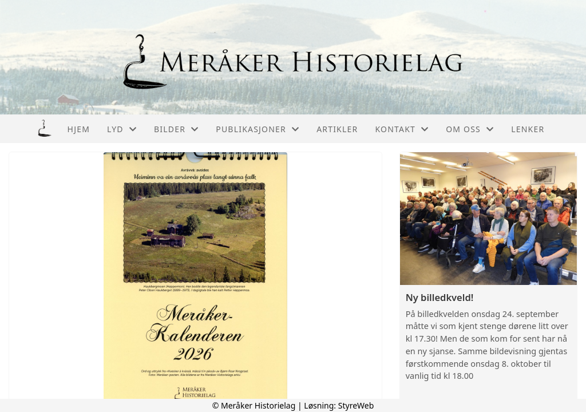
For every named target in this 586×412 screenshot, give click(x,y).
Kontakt (402, 129)
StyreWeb (356, 405)
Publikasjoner (257, 129)
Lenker (527, 129)
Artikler (337, 129)
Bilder (176, 129)
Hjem (79, 129)
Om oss (470, 129)
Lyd (122, 129)
